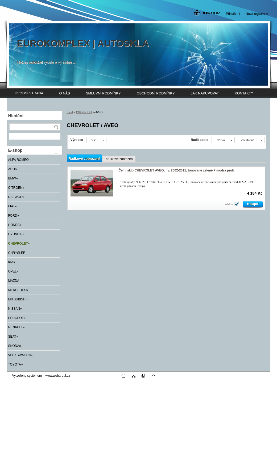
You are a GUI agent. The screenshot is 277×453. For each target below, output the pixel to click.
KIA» (11, 262)
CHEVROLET (84, 112)
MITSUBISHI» (18, 299)
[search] (56, 127)
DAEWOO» (16, 197)
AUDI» (13, 169)
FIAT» (12, 206)
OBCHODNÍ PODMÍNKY (156, 93)
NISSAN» (15, 309)
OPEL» (13, 271)
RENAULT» (16, 327)
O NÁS (64, 93)
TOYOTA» (15, 364)
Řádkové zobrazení (84, 159)
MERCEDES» (18, 290)
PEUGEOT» (17, 318)
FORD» (13, 215)
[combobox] (223, 140)
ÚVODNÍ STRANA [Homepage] (29, 93)
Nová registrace (257, 14)
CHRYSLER (17, 253)
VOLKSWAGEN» (20, 355)
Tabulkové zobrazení (119, 159)
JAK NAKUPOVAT (205, 93)
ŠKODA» (14, 346)
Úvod (70, 112)
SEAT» (13, 336)
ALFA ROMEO (18, 160)
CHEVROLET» (19, 243)
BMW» (13, 178)
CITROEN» (16, 188)
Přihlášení (233, 14)
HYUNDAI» (16, 234)
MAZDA (13, 281)
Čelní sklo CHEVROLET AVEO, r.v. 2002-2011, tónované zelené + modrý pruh (176, 170)
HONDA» (15, 225)
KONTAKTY (244, 93)
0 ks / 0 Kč (211, 13)
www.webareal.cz (57, 375)
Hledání (16, 116)
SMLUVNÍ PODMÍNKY (103, 93)
